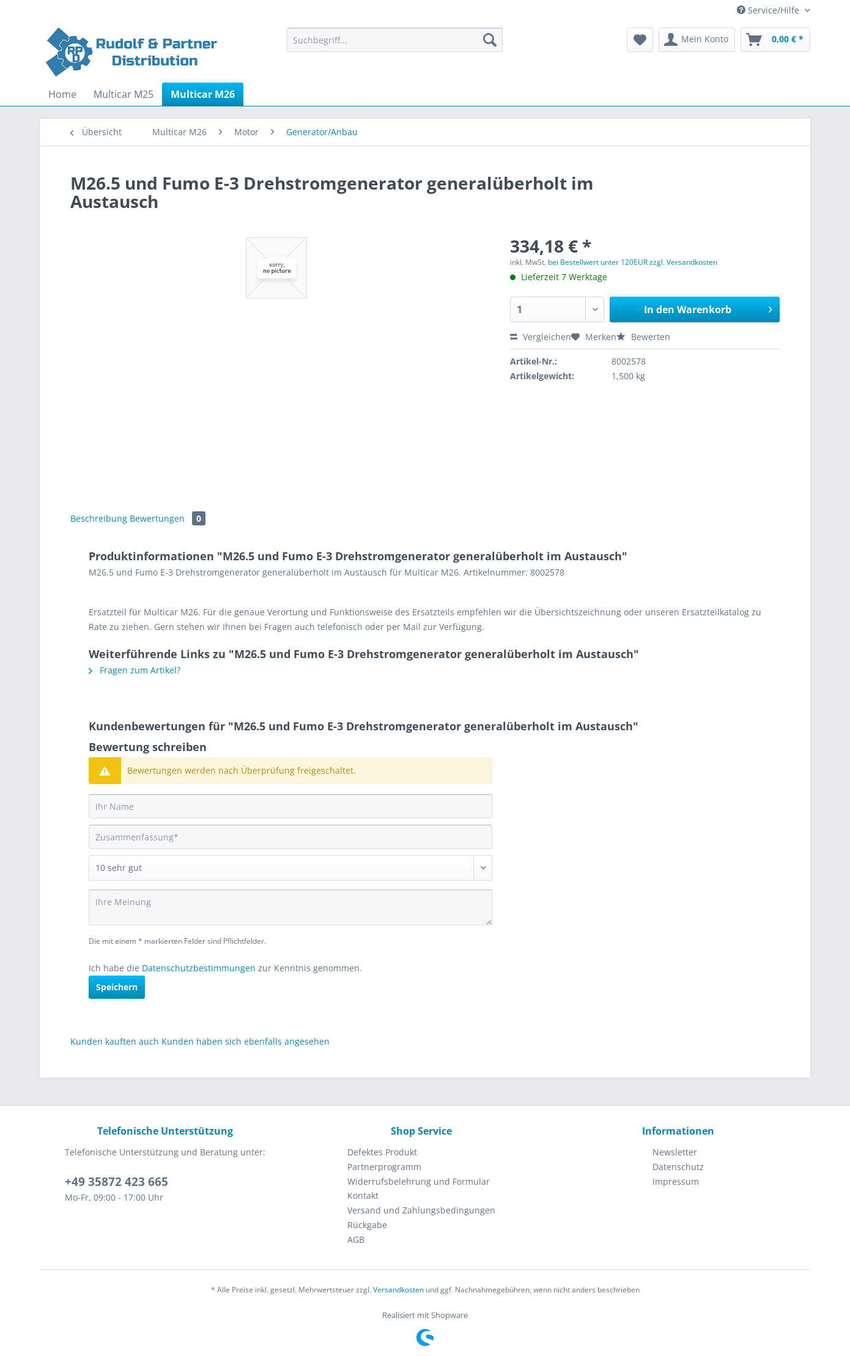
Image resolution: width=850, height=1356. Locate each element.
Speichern (117, 987)
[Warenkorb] (775, 40)
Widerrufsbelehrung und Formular (418, 1181)
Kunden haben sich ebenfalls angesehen (245, 1041)
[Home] (62, 94)
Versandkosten (398, 1289)
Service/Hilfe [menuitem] (769, 10)
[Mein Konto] (697, 40)
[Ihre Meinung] (290, 907)
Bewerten (643, 337)
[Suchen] (490, 40)
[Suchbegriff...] (395, 40)
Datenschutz (678, 1167)
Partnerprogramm (384, 1167)
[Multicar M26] (202, 94)
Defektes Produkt (382, 1152)
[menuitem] (395, 46)
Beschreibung (98, 518)
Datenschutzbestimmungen (199, 968)
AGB (355, 1239)
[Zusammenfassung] (290, 836)
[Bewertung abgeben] (290, 868)
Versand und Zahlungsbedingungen (421, 1210)
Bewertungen (167, 518)
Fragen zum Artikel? (134, 670)
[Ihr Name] (290, 806)
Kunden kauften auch (114, 1041)
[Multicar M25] (123, 94)
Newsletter (674, 1152)
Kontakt (363, 1195)
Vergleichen (540, 337)
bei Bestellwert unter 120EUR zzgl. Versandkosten (632, 262)
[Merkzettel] (640, 40)
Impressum (675, 1181)
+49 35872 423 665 (116, 1182)
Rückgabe (367, 1225)
